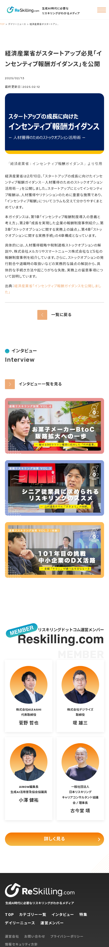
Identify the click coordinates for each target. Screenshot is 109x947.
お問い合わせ (34, 936)
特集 (83, 914)
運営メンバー (52, 923)
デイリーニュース (20, 923)
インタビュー (63, 914)
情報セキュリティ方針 (21, 944)
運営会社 (12, 936)
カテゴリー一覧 (33, 914)
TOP (9, 914)
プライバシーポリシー (67, 936)
